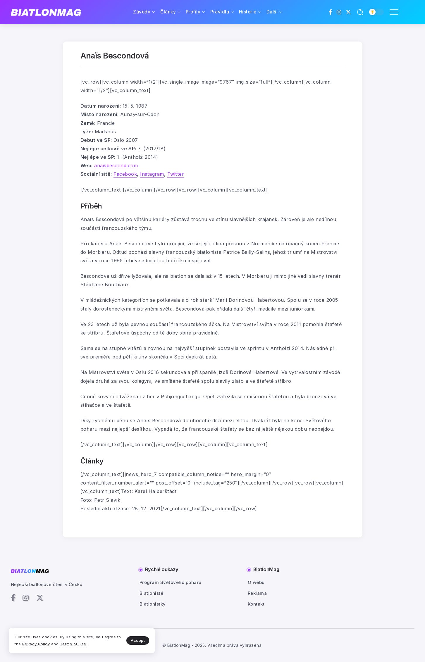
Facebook (125, 174)
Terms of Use (73, 644)
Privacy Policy (36, 644)
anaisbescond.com (116, 165)
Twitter (175, 174)
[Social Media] (330, 12)
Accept (138, 640)
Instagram (152, 174)
